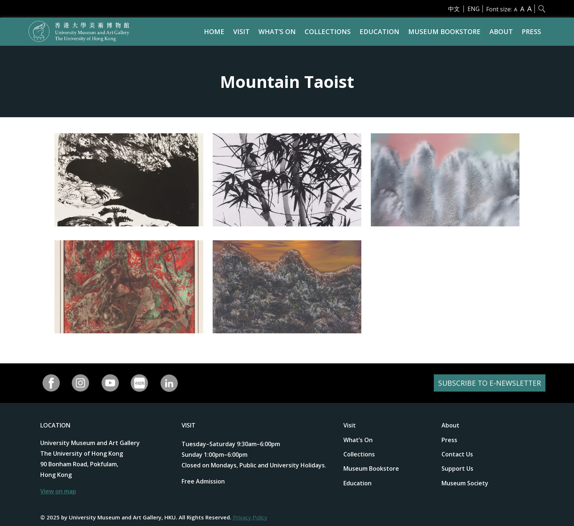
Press (531, 31)
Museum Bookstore (444, 31)
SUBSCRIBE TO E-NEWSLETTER (488, 383)
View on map (58, 491)
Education (379, 31)
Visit (241, 31)
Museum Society (464, 483)
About (501, 31)
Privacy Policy (250, 517)
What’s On (277, 31)
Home (214, 31)
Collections (328, 31)
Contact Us (457, 454)
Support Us (457, 468)
